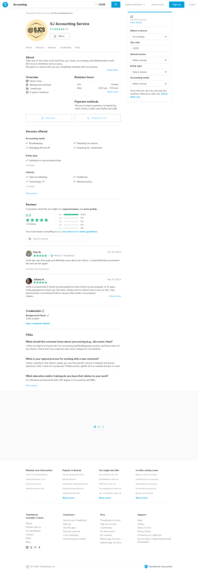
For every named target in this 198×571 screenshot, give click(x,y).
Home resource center (74, 539)
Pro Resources (107, 531)
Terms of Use (144, 527)
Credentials (65, 47)
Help (140, 520)
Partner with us (33, 527)
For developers (33, 531)
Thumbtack (31, 13)
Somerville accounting (146, 488)
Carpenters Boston (71, 493)
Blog (28, 542)
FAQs (77, 47)
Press (28, 538)
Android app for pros (110, 542)
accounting (44, 13)
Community (106, 527)
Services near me (71, 531)
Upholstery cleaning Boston (75, 484)
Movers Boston (69, 479)
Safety (141, 524)
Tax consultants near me (110, 493)
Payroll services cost (35, 488)
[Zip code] (102, 5)
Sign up (67, 524)
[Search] (115, 5)
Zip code (135, 42)
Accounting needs (139, 77)
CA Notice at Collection (150, 535)
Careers (30, 534)
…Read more (114, 296)
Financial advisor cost (35, 479)
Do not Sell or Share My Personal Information (154, 540)
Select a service (138, 30)
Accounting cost (33, 484)
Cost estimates (71, 535)
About (29, 47)
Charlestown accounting (147, 479)
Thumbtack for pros (110, 520)
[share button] (60, 36)
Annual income (138, 54)
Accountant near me (108, 475)
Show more (31, 193)
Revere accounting (144, 493)
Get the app (69, 527)
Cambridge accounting (146, 484)
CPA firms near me (107, 484)
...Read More (111, 70)
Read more (112, 91)
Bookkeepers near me (108, 479)
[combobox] (52, 5)
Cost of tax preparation (37, 475)
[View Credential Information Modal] (42, 311)
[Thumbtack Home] (5, 4)
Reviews (52, 47)
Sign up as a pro (108, 524)
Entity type (136, 66)
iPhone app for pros (110, 539)
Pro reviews (106, 535)
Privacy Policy (144, 531)
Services (40, 47)
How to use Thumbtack (75, 520)
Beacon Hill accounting (146, 475)
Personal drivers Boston (73, 488)
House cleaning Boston (73, 475)
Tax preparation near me (110, 488)
